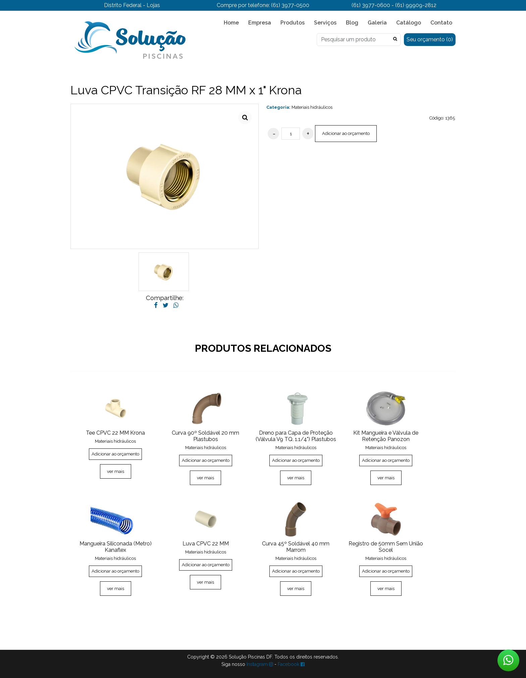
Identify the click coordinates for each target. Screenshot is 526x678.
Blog (352, 22)
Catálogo (408, 22)
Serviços (325, 22)
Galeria (377, 22)
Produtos (292, 22)
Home (231, 22)
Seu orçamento (430, 39)
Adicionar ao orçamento (346, 133)
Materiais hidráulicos (312, 107)
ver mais (115, 471)
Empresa (259, 22)
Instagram (260, 664)
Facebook (291, 664)
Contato (441, 22)
